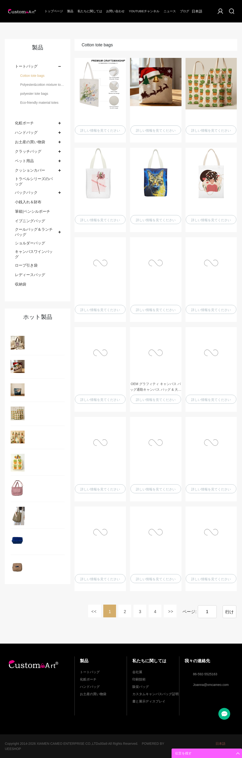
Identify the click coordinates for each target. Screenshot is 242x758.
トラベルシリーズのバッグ (34, 181)
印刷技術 (139, 679)
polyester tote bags (34, 93)
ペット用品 (24, 161)
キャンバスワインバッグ (34, 254)
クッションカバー (30, 170)
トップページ (53, 11)
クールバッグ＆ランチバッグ (34, 232)
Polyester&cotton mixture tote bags (42, 85)
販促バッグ (140, 687)
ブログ (184, 11)
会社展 (137, 672)
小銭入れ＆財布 (28, 202)
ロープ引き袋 (26, 265)
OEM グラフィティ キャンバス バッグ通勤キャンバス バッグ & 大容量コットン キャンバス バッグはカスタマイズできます (155, 387)
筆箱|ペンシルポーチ (32, 211)
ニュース (170, 11)
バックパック (26, 193)
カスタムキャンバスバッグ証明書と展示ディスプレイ (155, 695)
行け (229, 612)
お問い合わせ (115, 11)
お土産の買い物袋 (30, 142)
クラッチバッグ (28, 151)
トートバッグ (26, 66)
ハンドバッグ (26, 132)
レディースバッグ (30, 275)
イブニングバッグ (30, 221)
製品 (70, 11)
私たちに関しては (90, 11)
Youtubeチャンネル (144, 11)
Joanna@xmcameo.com (211, 685)
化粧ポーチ (24, 123)
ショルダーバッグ (30, 243)
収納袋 (20, 284)
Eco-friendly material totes (39, 102)
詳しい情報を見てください (100, 130)
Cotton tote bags (32, 76)
